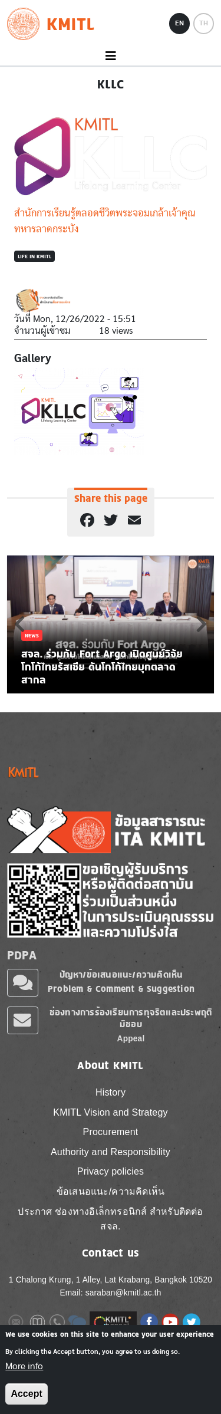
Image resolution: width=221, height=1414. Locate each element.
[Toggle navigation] (110, 56)
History (110, 1092)
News (32, 635)
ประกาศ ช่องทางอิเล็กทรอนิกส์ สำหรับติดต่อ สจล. (110, 1219)
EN (179, 23)
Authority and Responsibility (110, 1152)
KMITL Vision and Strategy (110, 1112)
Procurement (110, 1132)
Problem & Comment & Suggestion (121, 988)
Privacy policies (110, 1171)
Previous (19, 623)
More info (24, 1366)
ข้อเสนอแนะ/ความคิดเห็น (110, 1191)
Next (201, 623)
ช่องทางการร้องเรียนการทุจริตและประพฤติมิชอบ (131, 1018)
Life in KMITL (34, 256)
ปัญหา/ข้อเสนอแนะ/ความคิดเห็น (121, 974)
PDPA (22, 955)
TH (203, 23)
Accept (26, 1394)
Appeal (131, 1038)
